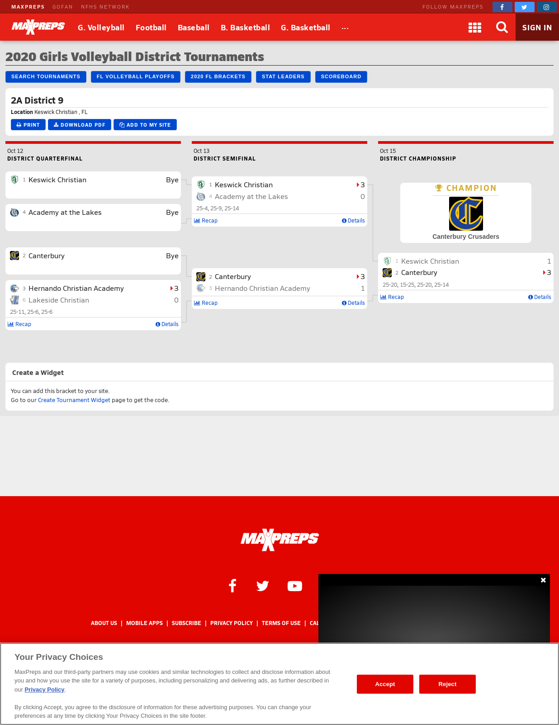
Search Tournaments (46, 76)
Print (28, 124)
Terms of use (281, 623)
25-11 (17, 311)
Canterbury (46, 255)
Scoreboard (341, 76)
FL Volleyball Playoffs (136, 76)
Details (167, 323)
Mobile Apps (144, 623)
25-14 (231, 208)
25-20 (390, 284)
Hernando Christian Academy (76, 288)
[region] (279, 684)
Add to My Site (145, 124)
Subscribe (186, 623)
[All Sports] (345, 27)
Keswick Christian (57, 179)
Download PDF (79, 124)
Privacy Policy (231, 623)
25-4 (202, 208)
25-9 (216, 208)
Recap (19, 323)
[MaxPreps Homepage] (279, 540)
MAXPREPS (28, 6)
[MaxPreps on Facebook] (502, 7)
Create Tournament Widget (74, 400)
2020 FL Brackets (218, 76)
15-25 (407, 284)
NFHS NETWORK (105, 6)
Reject (448, 684)
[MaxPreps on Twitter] (525, 7)
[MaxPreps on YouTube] (295, 585)
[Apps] (474, 27)
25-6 (32, 311)
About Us (104, 623)
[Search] (502, 27)
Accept (385, 684)
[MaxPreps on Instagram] (547, 7)
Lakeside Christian (58, 299)
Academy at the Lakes (65, 212)
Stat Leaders (283, 76)
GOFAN (62, 6)
